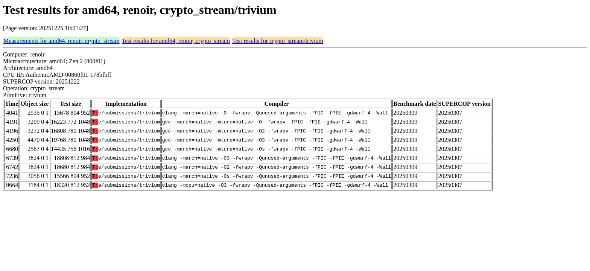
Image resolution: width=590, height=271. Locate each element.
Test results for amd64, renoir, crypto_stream (176, 41)
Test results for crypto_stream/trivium (277, 41)
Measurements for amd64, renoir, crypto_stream (61, 41)
